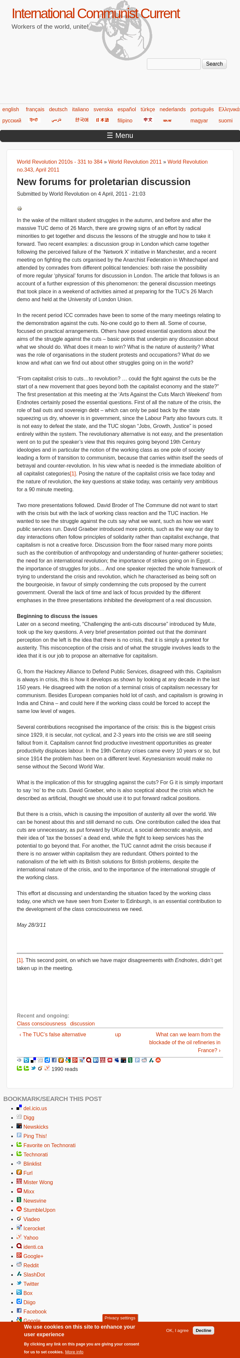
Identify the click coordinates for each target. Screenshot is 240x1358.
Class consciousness (41, 1023)
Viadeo (31, 1219)
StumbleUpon (39, 1210)
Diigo (29, 1302)
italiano (80, 109)
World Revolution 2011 (135, 162)
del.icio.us (35, 1108)
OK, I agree (177, 1330)
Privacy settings (120, 1318)
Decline (203, 1330)
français (35, 109)
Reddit (31, 1265)
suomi (226, 120)
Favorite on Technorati (49, 1145)
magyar (199, 120)
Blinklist (32, 1164)
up (118, 1034)
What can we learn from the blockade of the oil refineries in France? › (185, 1042)
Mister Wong (38, 1182)
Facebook (35, 1311)
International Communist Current (95, 13)
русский (11, 120)
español (127, 109)
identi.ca (33, 1247)
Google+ (33, 1256)
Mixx (28, 1191)
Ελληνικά (229, 109)
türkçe (148, 109)
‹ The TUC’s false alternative (52, 1034)
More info (74, 1352)
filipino (125, 120)
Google (32, 1321)
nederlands (173, 109)
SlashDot (34, 1274)
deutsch (58, 109)
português (202, 109)
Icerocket (34, 1228)
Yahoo (30, 1238)
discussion (82, 1023)
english (10, 109)
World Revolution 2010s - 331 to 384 (59, 162)
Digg (28, 1117)
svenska (103, 109)
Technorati (35, 1154)
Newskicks (36, 1127)
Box (28, 1293)
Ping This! (35, 1136)
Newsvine (34, 1201)
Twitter (31, 1284)
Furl (28, 1173)
